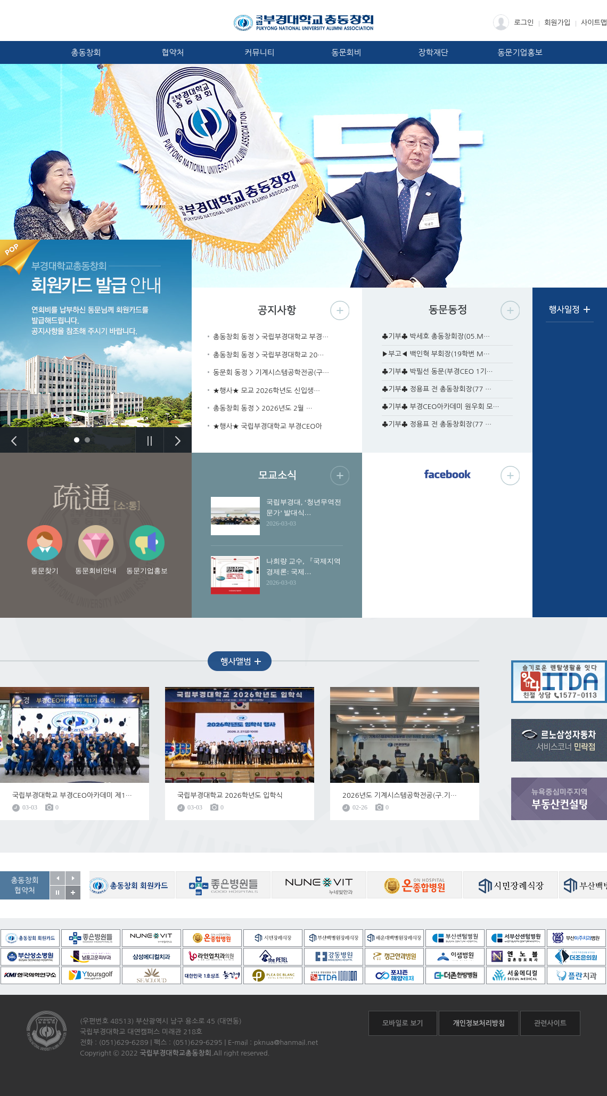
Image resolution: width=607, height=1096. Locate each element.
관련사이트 (550, 1023)
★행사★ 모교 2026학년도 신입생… (266, 390)
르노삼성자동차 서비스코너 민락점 (559, 740)
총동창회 (86, 52)
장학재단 (433, 52)
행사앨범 (240, 661)
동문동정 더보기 (510, 310)
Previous (14, 440)
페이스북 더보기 (510, 475)
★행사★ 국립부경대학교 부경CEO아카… (267, 427)
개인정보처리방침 (479, 1023)
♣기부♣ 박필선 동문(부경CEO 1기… (437, 371)
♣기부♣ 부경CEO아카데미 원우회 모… (440, 406)
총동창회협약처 (25, 885)
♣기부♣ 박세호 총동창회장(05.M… (436, 336)
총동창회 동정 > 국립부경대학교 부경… (271, 336)
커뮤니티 (259, 52)
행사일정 (570, 313)
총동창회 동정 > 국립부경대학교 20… (268, 354)
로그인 (513, 22)
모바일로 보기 (402, 1023)
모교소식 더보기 (339, 475)
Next (177, 440)
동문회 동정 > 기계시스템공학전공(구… (271, 372)
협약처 (172, 52)
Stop (149, 440)
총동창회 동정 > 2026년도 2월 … (263, 408)
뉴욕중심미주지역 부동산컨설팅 (559, 799)
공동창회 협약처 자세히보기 (72, 892)
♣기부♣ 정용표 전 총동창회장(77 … (436, 389)
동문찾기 (45, 571)
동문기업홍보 (520, 52)
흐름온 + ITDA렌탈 (559, 681)
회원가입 (557, 22)
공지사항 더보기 (339, 310)
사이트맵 (594, 22)
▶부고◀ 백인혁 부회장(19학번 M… (436, 353)
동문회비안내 (96, 571)
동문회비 (346, 52)
